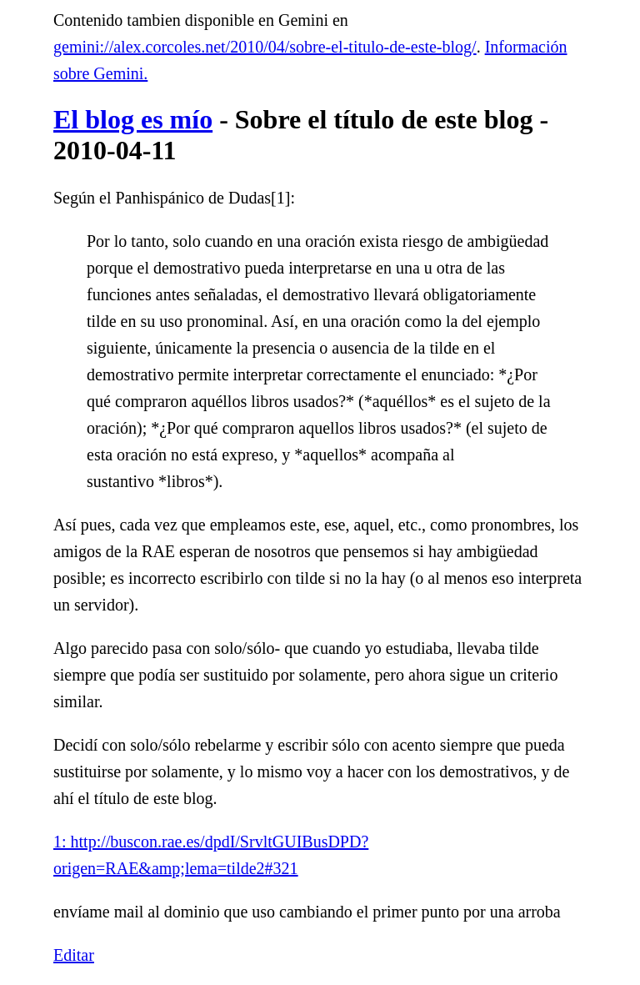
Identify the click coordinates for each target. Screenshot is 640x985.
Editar (73, 955)
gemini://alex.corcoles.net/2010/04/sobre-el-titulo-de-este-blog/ (265, 47)
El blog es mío (132, 119)
